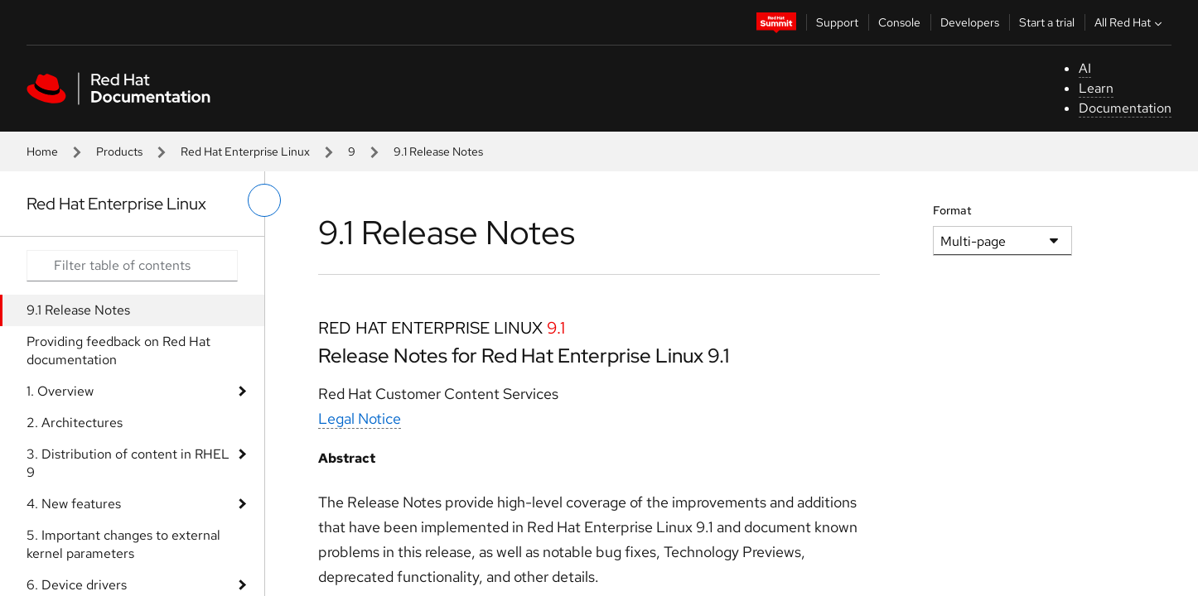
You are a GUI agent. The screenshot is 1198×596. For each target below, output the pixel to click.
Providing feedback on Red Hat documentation (118, 350)
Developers (969, 22)
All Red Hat (1130, 22)
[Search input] (132, 265)
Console (899, 22)
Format (952, 210)
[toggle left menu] (264, 200)
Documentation (1125, 108)
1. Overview (60, 391)
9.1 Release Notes (78, 310)
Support (837, 22)
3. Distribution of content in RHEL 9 (128, 463)
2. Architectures (75, 422)
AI (1085, 68)
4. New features (74, 503)
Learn (1096, 88)
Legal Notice (359, 418)
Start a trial (1047, 22)
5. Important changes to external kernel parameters (123, 544)
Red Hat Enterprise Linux (245, 151)
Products (119, 151)
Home (42, 151)
